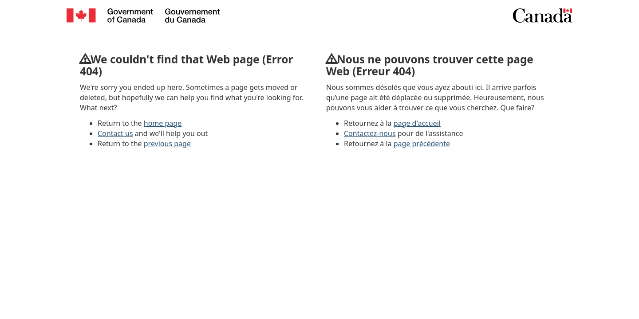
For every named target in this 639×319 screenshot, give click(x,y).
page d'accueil (417, 123)
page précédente (422, 143)
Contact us (115, 133)
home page (162, 123)
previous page (167, 143)
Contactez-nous (370, 133)
